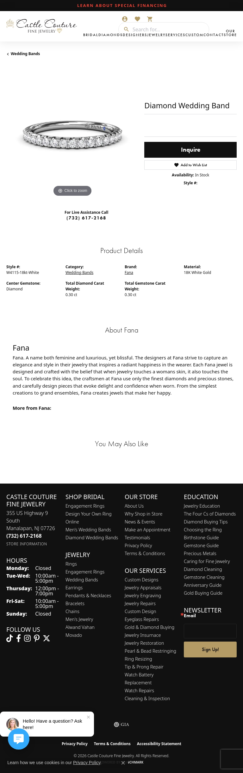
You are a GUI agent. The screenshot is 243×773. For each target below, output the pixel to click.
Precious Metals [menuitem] (200, 553)
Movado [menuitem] (73, 635)
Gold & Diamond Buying (149, 627)
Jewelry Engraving (143, 595)
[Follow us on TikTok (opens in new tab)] (9, 638)
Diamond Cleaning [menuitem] (203, 569)
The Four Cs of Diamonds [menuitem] (210, 514)
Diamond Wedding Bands (91, 538)
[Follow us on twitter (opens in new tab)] (46, 638)
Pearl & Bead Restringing (150, 651)
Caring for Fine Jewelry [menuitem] (207, 561)
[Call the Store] (24, 535)
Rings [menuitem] (71, 564)
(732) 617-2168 (86, 218)
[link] (121, 5)
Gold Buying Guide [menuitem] (203, 593)
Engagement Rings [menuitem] (84, 572)
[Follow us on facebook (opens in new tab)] (18, 638)
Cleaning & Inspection (147, 698)
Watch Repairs (139, 690)
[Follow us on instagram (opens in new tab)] (27, 638)
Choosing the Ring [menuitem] (203, 530)
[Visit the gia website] (121, 724)
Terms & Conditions (145, 553)
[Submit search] (124, 29)
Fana (129, 272)
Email (190, 615)
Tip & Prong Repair (144, 667)
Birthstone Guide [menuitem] (201, 538)
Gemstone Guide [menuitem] (201, 545)
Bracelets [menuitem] (74, 603)
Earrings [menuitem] (74, 588)
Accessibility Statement (159, 743)
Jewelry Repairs (140, 603)
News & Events (140, 522)
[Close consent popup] (123, 763)
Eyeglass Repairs (142, 619)
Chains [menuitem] (72, 611)
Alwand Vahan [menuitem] (80, 627)
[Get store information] (26, 544)
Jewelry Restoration (144, 643)
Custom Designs (141, 580)
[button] (124, 19)
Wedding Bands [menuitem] (81, 580)
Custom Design (140, 611)
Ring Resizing (138, 659)
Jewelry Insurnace (143, 635)
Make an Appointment (148, 530)
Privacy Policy (138, 545)
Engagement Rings (84, 506)
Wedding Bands (25, 53)
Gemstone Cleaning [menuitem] (204, 577)
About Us (134, 506)
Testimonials (137, 538)
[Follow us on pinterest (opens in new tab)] (37, 638)
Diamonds (110, 34)
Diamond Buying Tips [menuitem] (206, 522)
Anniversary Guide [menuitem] (202, 585)
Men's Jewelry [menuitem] (79, 619)
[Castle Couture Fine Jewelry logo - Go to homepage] (43, 26)
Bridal (90, 34)
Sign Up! (210, 649)
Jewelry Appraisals (143, 588)
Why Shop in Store (143, 514)
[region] (72, 132)
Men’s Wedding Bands (88, 530)
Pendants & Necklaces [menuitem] (88, 595)
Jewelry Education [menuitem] (202, 506)
